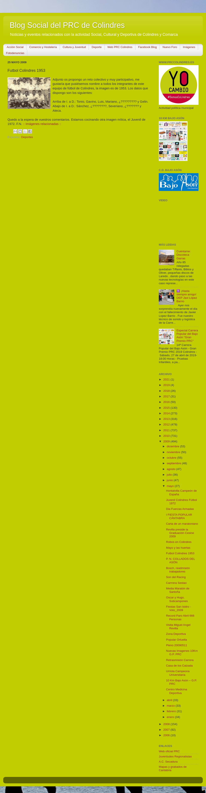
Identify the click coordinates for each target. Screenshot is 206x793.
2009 (167, 441)
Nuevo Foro (169, 47)
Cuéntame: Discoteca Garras (183, 255)
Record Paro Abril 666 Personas (180, 617)
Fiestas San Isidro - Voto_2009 (178, 608)
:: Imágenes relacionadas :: (42, 124)
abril (170, 700)
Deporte (96, 47)
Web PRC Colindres (120, 47)
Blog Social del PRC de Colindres (67, 25)
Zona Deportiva (176, 633)
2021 (167, 379)
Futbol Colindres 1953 (180, 553)
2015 (167, 407)
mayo (171, 486)
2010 (167, 435)
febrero (172, 711)
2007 (167, 729)
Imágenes (189, 47)
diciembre (173, 446)
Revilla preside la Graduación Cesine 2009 (180, 533)
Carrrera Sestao (176, 582)
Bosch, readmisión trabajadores (178, 569)
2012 (167, 424)
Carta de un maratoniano (182, 523)
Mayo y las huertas (178, 547)
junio (170, 480)
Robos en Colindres (179, 542)
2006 (167, 735)
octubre (172, 457)
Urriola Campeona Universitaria (178, 673)
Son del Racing (176, 577)
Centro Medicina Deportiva (176, 691)
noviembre (174, 452)
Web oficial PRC (169, 751)
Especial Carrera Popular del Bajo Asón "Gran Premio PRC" (187, 335)
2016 (167, 402)
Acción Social (15, 47)
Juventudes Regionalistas (175, 756)
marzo (171, 705)
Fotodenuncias (15, 53)
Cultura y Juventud (74, 47)
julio (170, 474)
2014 (167, 413)
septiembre (174, 463)
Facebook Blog (147, 47)
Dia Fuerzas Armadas (180, 509)
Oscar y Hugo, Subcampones (177, 599)
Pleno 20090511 (176, 645)
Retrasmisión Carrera (180, 660)
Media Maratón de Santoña (177, 590)
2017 (167, 396)
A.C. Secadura (168, 761)
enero (171, 717)
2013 (167, 419)
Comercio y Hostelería (43, 47)
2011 (167, 430)
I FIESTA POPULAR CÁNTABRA (179, 516)
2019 (167, 385)
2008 (167, 724)
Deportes (27, 137)
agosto (171, 469)
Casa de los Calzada (179, 665)
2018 (167, 390)
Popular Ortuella (176, 639)
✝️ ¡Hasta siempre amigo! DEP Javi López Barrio (186, 296)
